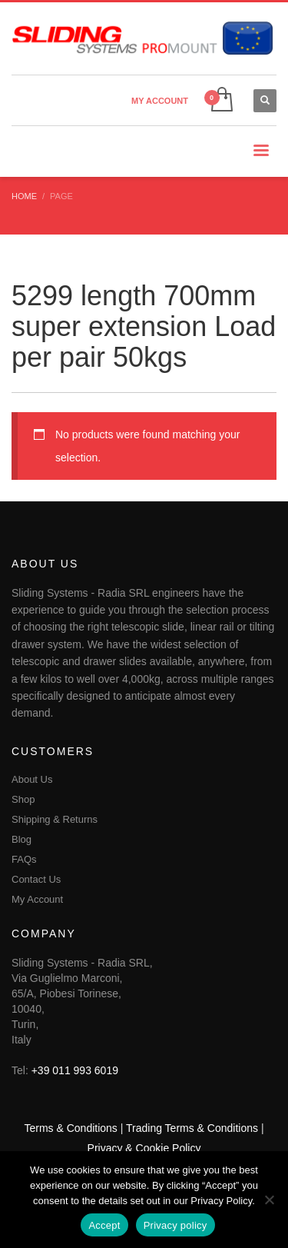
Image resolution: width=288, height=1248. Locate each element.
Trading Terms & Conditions (192, 1128)
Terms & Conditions (70, 1128)
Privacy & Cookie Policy (144, 1148)
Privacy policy (175, 1225)
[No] (268, 1199)
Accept (104, 1225)
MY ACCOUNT (159, 100)
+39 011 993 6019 (74, 1070)
